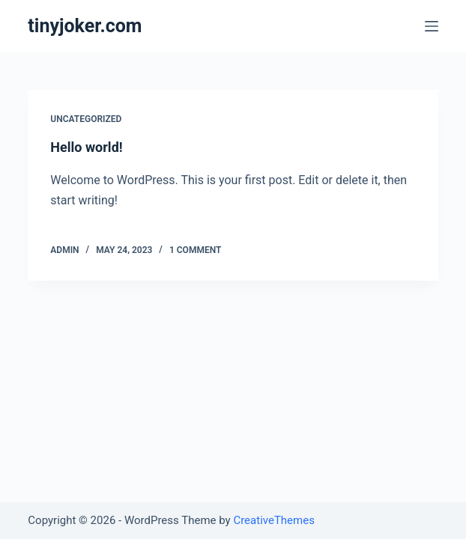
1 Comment (195, 250)
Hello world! (86, 147)
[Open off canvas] (431, 26)
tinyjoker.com (85, 26)
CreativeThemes (274, 520)
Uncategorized (85, 119)
